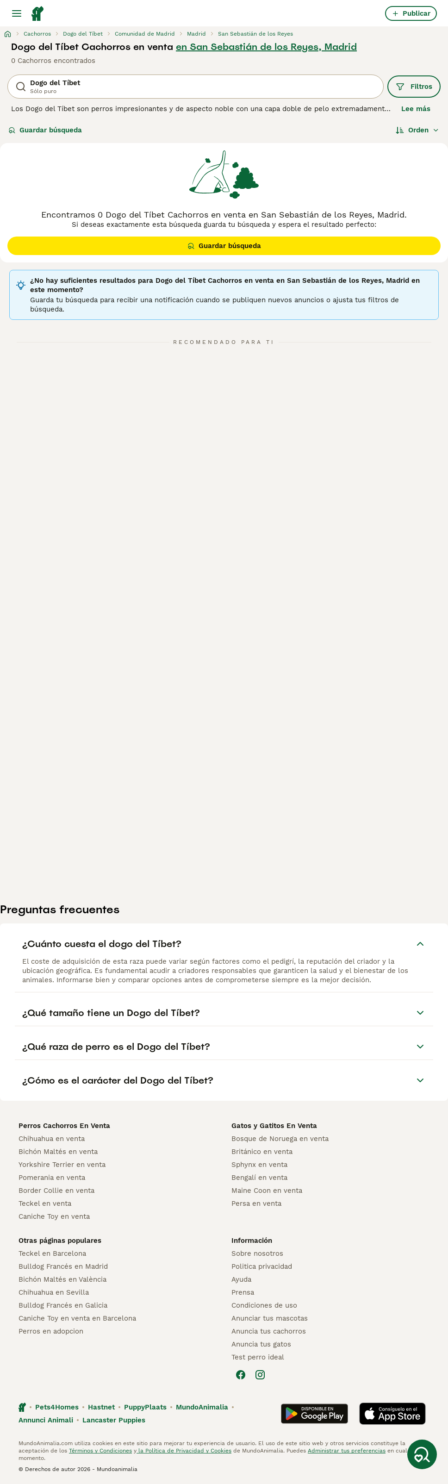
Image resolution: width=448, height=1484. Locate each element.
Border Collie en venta (56, 1190)
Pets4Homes (57, 1407)
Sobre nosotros (257, 1253)
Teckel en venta (45, 1203)
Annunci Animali (46, 1420)
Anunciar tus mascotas (269, 1318)
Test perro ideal (257, 1357)
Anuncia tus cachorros (268, 1331)
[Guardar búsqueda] (422, 1454)
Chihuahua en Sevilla (54, 1292)
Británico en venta (261, 1151)
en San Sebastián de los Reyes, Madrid (266, 46)
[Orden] (417, 130)
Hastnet (101, 1407)
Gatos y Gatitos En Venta (274, 1126)
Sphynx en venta (259, 1164)
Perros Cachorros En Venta (64, 1126)
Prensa (242, 1292)
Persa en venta (256, 1203)
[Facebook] (240, 1375)
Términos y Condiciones (100, 1450)
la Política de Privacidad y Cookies (184, 1450)
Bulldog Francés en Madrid (63, 1266)
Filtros (414, 86)
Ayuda (241, 1279)
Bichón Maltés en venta (58, 1151)
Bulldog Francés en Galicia (63, 1305)
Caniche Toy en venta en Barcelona (77, 1318)
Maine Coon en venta (266, 1190)
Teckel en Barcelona (52, 1253)
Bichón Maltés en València (62, 1279)
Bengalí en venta (259, 1177)
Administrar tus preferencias (347, 1450)
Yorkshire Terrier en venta (62, 1164)
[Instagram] (260, 1375)
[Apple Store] (392, 1414)
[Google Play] (314, 1414)
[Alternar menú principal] (16, 13)
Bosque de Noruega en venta (280, 1139)
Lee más (415, 109)
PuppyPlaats (145, 1407)
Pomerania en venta (52, 1177)
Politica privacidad (261, 1266)
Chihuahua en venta (52, 1139)
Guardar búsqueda (45, 130)
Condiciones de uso (264, 1305)
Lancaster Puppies (113, 1420)
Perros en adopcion (51, 1331)
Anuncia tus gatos (261, 1344)
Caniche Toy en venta (54, 1216)
